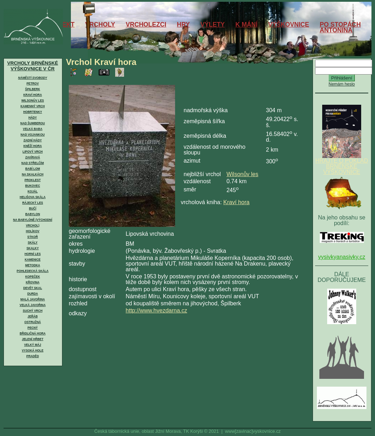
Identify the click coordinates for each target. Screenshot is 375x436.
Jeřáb (33, 316)
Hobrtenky (32, 112)
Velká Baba (33, 129)
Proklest (32, 180)
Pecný (33, 327)
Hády (32, 117)
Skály (33, 242)
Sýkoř (32, 237)
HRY (183, 24)
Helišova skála (32, 197)
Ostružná (32, 322)
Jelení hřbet (33, 339)
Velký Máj (32, 345)
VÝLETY (213, 24)
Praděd (32, 356)
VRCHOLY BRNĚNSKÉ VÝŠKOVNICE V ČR (32, 65)
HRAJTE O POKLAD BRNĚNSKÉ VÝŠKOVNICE (341, 164)
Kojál (33, 191)
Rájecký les (32, 203)
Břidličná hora (32, 333)
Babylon (32, 214)
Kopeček (32, 276)
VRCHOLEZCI (146, 24)
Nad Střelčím (32, 163)
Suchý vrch (32, 310)
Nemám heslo (342, 84)
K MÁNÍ (246, 24)
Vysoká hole (33, 350)
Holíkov (32, 231)
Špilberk (32, 89)
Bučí (32, 208)
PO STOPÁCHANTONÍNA (340, 27)
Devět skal (32, 288)
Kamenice (33, 259)
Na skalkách (32, 174)
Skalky (33, 248)
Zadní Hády (32, 140)
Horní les (32, 254)
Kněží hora (32, 146)
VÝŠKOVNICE (288, 24)
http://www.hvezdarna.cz (156, 310)
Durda (32, 293)
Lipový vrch (33, 151)
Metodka (32, 265)
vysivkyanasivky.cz (341, 257)
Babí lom (32, 168)
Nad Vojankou (33, 134)
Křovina (33, 282)
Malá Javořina (32, 299)
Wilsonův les (32, 100)
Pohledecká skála (33, 271)
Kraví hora (32, 95)
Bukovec (32, 185)
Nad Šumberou (32, 123)
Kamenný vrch (33, 106)
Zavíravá (32, 157)
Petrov (33, 83)
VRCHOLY (100, 24)
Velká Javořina (32, 305)
